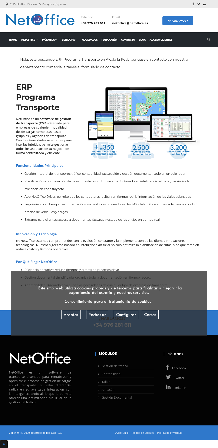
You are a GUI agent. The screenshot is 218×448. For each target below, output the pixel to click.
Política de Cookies (143, 433)
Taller (106, 381)
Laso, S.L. (56, 433)
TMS (43, 123)
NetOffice (29, 39)
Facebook (175, 368)
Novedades (90, 39)
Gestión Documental (117, 397)
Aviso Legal (122, 433)
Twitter (174, 378)
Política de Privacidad (169, 433)
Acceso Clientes (161, 39)
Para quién (109, 39)
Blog (142, 39)
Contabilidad (111, 374)
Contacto (128, 39)
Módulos (49, 39)
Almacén (108, 389)
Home (13, 39)
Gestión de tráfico (115, 366)
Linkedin (175, 387)
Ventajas (69, 39)
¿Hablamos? (178, 20)
